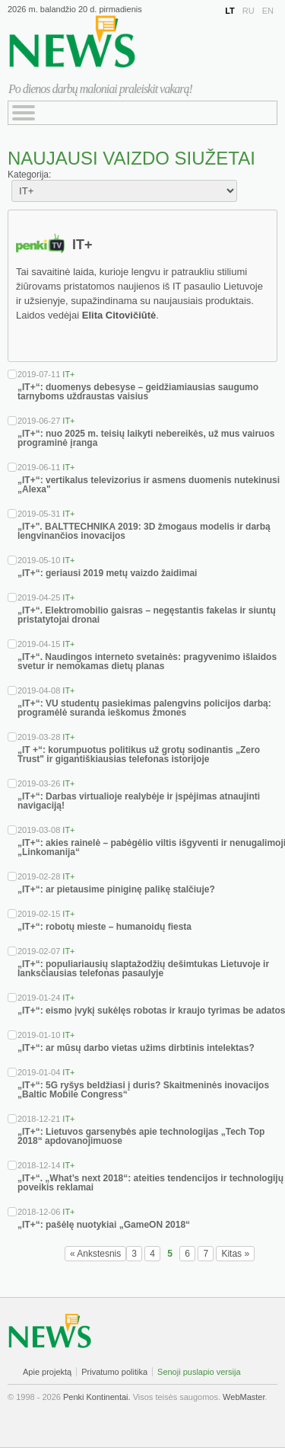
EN (268, 10)
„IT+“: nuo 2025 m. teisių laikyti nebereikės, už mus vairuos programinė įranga (145, 438)
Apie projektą (47, 1371)
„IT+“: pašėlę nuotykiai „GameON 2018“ (103, 1224)
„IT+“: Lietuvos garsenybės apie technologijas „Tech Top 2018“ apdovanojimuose (140, 1136)
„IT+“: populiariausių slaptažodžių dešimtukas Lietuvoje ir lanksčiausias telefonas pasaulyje (143, 969)
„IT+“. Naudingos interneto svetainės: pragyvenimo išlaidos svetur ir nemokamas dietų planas (147, 661)
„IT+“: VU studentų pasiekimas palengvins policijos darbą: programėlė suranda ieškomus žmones (144, 708)
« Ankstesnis (95, 1253)
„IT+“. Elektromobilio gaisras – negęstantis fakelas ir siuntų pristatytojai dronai (146, 615)
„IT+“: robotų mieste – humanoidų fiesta (104, 926)
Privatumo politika (114, 1371)
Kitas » (235, 1253)
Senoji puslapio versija (198, 1371)
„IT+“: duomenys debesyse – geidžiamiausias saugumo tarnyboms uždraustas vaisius (137, 392)
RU (248, 10)
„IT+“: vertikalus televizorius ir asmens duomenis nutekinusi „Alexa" (148, 485)
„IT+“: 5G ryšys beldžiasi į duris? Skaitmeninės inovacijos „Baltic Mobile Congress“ (143, 1090)
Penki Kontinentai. (97, 1397)
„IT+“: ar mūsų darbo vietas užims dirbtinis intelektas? (136, 1048)
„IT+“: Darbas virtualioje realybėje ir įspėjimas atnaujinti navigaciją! (138, 801)
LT (230, 10)
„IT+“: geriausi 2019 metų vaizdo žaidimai (107, 573)
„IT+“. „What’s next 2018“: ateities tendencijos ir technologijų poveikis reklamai (150, 1183)
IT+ (68, 374)
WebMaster (243, 1397)
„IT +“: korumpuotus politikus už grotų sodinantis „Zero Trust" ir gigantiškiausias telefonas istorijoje (138, 754)
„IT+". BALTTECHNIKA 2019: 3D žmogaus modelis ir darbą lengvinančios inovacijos (144, 531)
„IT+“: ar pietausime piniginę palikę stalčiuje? (116, 889)
